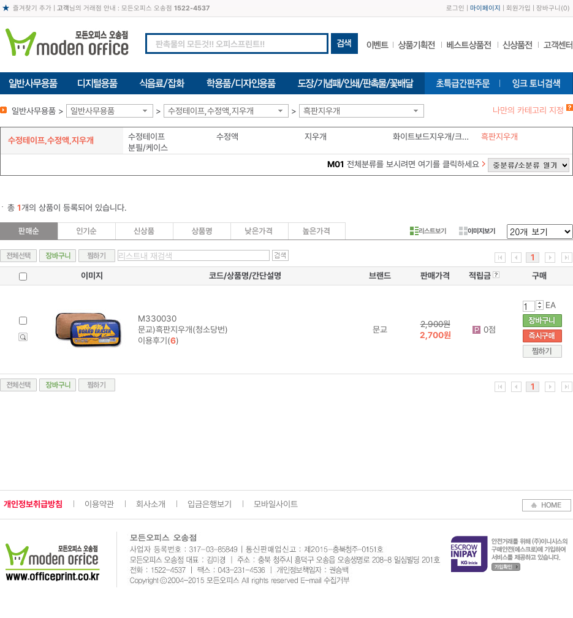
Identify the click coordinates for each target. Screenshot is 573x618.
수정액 (227, 136)
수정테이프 (146, 136)
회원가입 (518, 8)
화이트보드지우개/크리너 (434, 136)
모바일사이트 (276, 504)
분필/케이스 (148, 148)
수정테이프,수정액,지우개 (211, 111)
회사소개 (150, 504)
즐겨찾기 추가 (32, 8)
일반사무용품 (92, 111)
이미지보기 (477, 231)
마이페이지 (485, 8)
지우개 (316, 136)
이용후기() (158, 340)
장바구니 (548, 8)
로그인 (455, 8)
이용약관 (99, 504)
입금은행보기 (210, 504)
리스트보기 (428, 231)
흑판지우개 (321, 111)
